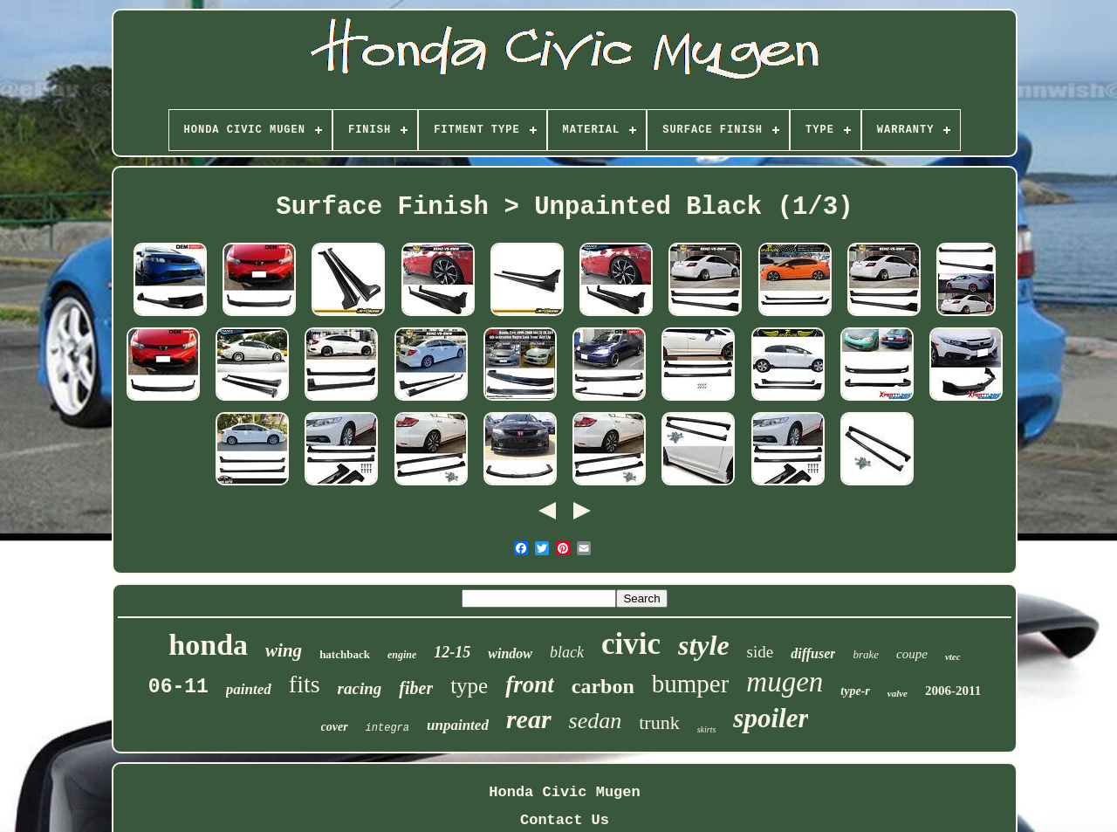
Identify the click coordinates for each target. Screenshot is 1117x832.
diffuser (813, 653)
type (469, 686)
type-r (854, 691)
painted (248, 689)
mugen (784, 682)
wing (283, 650)
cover (334, 726)
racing (360, 688)
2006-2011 (953, 691)
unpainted (458, 725)
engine (401, 655)
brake (866, 654)
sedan (595, 720)
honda (208, 645)
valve (897, 693)
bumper (691, 684)
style (704, 645)
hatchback (344, 654)
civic (631, 644)
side (760, 652)
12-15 (452, 652)
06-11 (178, 687)
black (567, 652)
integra (387, 728)
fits (304, 684)
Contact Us (564, 820)
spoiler (770, 718)
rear (529, 719)
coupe (912, 654)
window (510, 653)
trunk (659, 722)
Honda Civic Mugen (564, 792)
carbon (603, 686)
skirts (706, 729)
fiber (416, 688)
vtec (953, 656)
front (529, 684)
